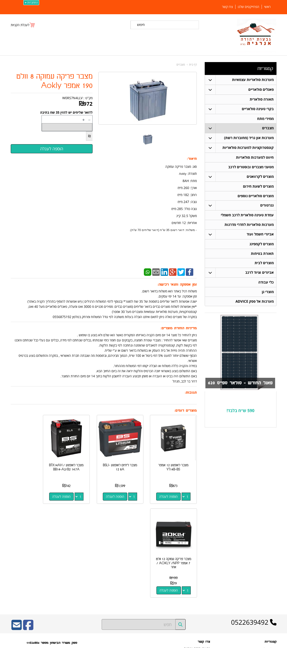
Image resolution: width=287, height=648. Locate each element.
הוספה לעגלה (171, 491)
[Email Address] (16, 529)
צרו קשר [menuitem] (227, 7)
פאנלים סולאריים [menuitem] (261, 89)
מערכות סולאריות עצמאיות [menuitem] (253, 79)
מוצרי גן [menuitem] (268, 292)
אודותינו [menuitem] (272, 603)
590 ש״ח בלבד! (240, 411)
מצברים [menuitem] (268, 128)
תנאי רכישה (203, 564)
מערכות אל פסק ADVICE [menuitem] (254, 302)
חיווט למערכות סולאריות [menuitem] (255, 157)
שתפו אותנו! (203, 576)
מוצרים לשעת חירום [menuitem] (258, 186)
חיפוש (141, 24)
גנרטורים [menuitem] (267, 205)
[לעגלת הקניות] (23, 25)
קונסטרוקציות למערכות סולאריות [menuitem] (248, 147)
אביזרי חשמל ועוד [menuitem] (260, 234)
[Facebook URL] (28, 529)
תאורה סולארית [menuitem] (262, 99)
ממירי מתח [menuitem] (265, 118)
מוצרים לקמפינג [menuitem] (261, 244)
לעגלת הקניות (20, 25)
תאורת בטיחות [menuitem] (262, 254)
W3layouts (68, 582)
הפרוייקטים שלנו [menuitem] (248, 7)
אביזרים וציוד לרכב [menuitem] (259, 273)
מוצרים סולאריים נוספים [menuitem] (256, 196)
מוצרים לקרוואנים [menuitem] (260, 176)
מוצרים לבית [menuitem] (264, 263)
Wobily (158, 643)
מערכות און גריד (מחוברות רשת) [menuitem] (249, 138)
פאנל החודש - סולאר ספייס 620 (239, 384)
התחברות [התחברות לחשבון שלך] (31, 2)
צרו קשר (205, 570)
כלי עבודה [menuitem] (266, 282)
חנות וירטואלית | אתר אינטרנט (114, 643)
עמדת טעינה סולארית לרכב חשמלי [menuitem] (247, 215)
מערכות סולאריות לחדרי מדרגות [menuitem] (249, 225)
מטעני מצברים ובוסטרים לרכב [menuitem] (251, 167)
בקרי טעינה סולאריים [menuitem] (258, 108)
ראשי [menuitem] (267, 7)
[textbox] (240, 411)
